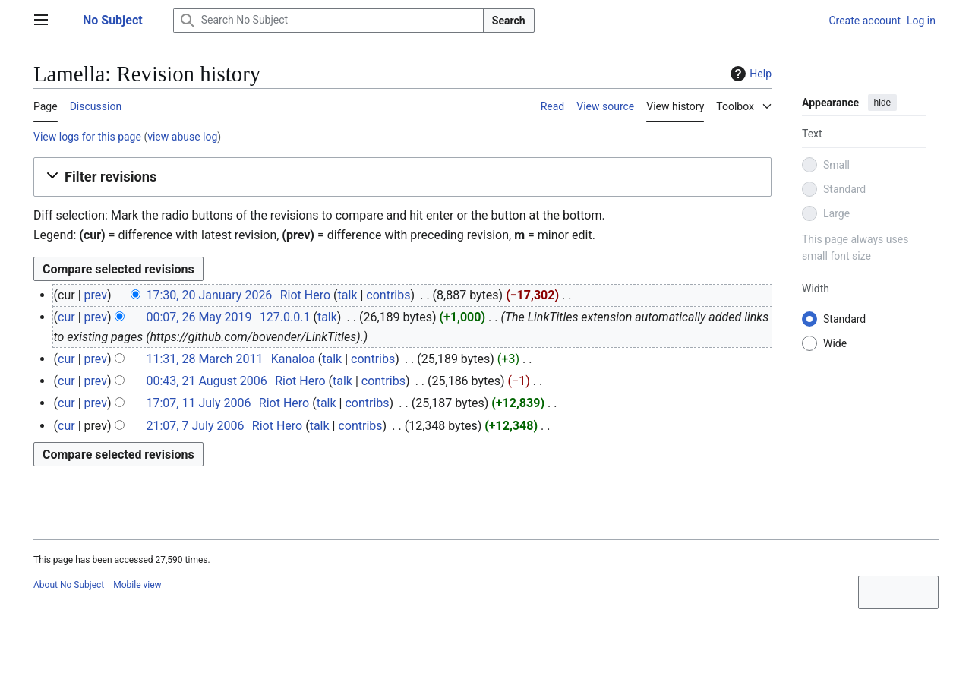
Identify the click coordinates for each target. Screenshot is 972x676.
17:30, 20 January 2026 (209, 295)
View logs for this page (87, 137)
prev (95, 295)
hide (883, 102)
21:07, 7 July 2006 (195, 426)
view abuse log (182, 137)
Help (749, 73)
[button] (402, 177)
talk (348, 295)
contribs (388, 295)
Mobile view (137, 585)
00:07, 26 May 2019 (198, 317)
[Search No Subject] (328, 20)
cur (66, 317)
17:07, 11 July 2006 (198, 403)
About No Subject (68, 585)
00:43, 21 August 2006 (206, 381)
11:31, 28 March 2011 (204, 359)
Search (508, 20)
